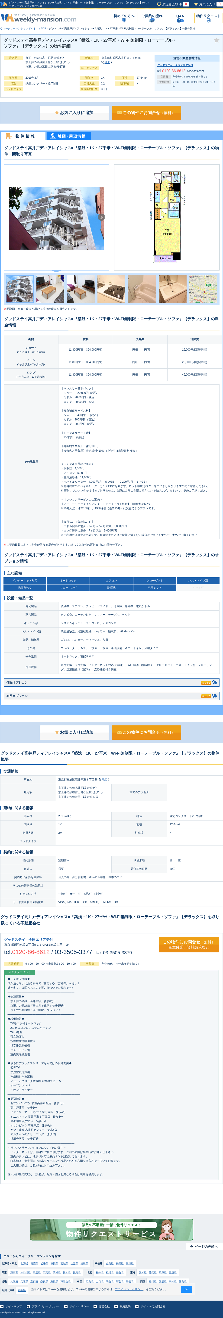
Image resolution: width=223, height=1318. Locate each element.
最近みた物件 (175, 4)
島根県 (129, 1281)
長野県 (120, 1263)
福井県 (99, 1272)
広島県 (90, 1281)
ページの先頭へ (206, 1246)
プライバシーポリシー (46, 1306)
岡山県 (109, 1281)
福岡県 (22, 1290)
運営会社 (104, 1306)
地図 (107, 62)
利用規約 (125, 1306)
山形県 (74, 1263)
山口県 (99, 1281)
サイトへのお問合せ (152, 1306)
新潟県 (130, 1263)
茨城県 (57, 1272)
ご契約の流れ (152, 16)
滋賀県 (54, 1281)
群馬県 (77, 1272)
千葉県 (47, 1272)
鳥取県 (119, 1281)
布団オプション (108, 695)
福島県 (84, 1263)
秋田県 (54, 1263)
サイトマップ (13, 1306)
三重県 (173, 1272)
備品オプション (108, 682)
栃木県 (67, 1272)
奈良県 (44, 1281)
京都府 (34, 1281)
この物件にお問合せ (146, 112)
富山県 (119, 1272)
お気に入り (211, 4)
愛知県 (143, 1272)
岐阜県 (163, 1272)
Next (101, 217)
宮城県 (64, 1263)
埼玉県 (37, 1272)
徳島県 (183, 1281)
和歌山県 (65, 1281)
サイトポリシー (79, 1306)
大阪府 (14, 1281)
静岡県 (153, 1272)
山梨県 (110, 1263)
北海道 (24, 1263)
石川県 (109, 1272)
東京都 (14, 1272)
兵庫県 (24, 1281)
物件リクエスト (208, 16)
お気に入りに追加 (74, 112)
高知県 (173, 1281)
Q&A (180, 16)
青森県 (34, 1263)
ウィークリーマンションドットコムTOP (23, 28)
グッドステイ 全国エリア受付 (175, 65)
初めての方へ (123, 16)
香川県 (153, 1281)
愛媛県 (163, 1281)
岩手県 (44, 1263)
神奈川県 (25, 1272)
